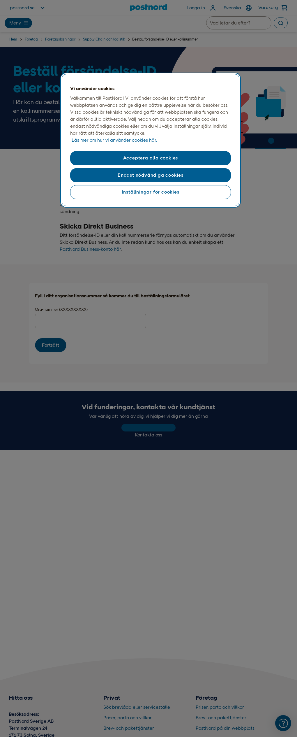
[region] (150, 140)
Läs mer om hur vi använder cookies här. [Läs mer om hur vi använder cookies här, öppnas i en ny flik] (114, 140)
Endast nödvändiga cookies (150, 175)
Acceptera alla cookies (150, 158)
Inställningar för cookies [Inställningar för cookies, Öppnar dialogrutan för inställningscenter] (150, 192)
